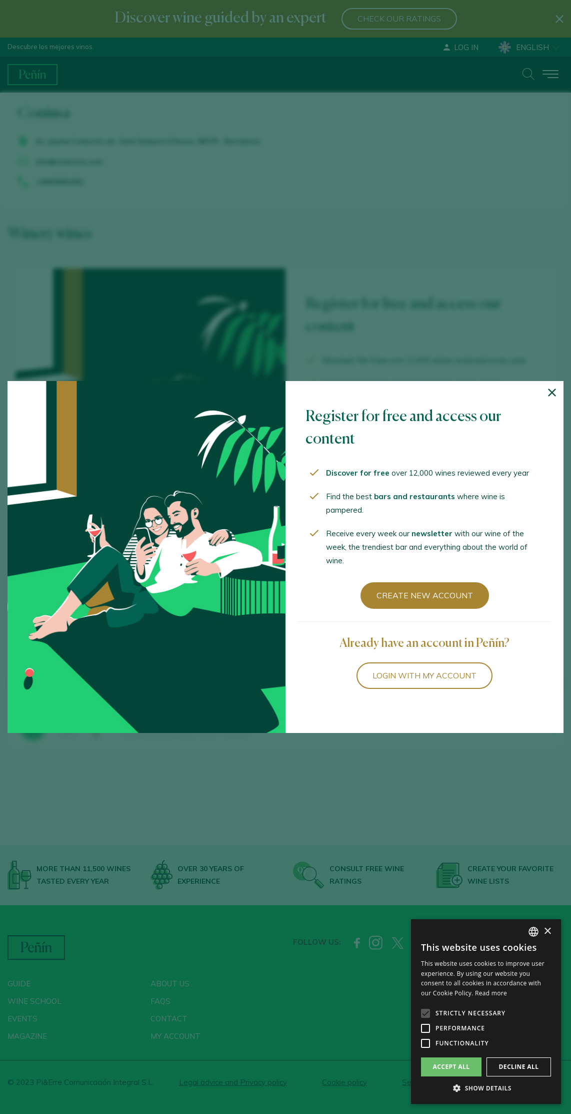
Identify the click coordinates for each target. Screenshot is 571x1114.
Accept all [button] (451, 1066)
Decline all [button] (519, 1066)
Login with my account (424, 675)
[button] (486, 1088)
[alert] (486, 1011)
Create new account (424, 595)
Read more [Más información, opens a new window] (491, 993)
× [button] (547, 931)
